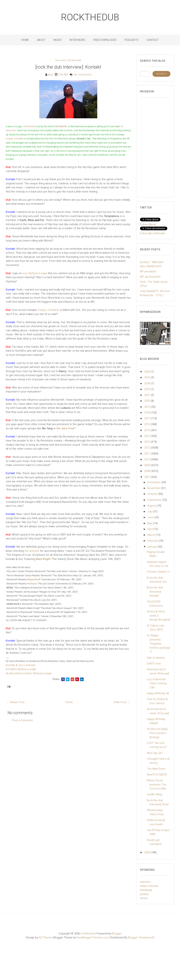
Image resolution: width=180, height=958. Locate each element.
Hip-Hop (60, 60)
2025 (147, 377)
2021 (147, 395)
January (152, 546)
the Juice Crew (65, 428)
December (154, 482)
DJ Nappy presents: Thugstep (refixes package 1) (158, 643)
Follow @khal (148, 224)
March (151, 535)
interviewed (29, 126)
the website (32, 550)
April (150, 529)
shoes (144, 898)
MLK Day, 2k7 (155, 753)
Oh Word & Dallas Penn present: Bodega (157, 733)
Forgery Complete (14, 138)
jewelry (144, 894)
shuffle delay (154, 794)
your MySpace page (34, 273)
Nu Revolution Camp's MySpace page (29, 673)
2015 (147, 430)
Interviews (77, 39)
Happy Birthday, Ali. (158, 693)
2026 (147, 371)
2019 (147, 406)
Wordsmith (61, 126)
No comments (82, 74)
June (150, 517)
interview (74, 60)
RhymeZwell (33, 579)
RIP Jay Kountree (150, 276)
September (154, 499)
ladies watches (149, 886)
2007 (147, 477)
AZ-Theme (45, 937)
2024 (147, 383)
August (152, 505)
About (41, 39)
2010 (147, 459)
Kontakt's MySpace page (21, 669)
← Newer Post (15, 702)
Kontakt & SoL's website (20, 665)
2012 (147, 447)
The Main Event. (156, 768)
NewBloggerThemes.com (92, 937)
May (150, 523)
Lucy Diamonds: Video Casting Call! (157, 683)
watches (145, 881)
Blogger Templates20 (141, 937)
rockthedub (90, 17)
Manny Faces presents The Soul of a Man (156, 784)
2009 (147, 465)
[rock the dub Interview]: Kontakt (68, 67)
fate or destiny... (157, 657)
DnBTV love (154, 663)
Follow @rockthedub (152, 233)
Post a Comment (22, 720)
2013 (147, 441)
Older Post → (122, 702)
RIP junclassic (148, 271)
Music (58, 39)
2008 (147, 471)
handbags (146, 890)
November (154, 488)
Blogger (117, 933)
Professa (32, 583)
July (150, 511)
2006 (147, 852)
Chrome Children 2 (158, 571)
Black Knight (43, 559)
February (153, 540)
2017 (147, 418)
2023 (147, 389)
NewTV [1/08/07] (157, 774)
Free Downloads (105, 39)
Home (25, 39)
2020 (147, 400)
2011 (147, 453)
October (152, 494)
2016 (147, 424)
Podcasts (132, 39)
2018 (147, 412)
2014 (147, 436)
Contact (152, 39)
